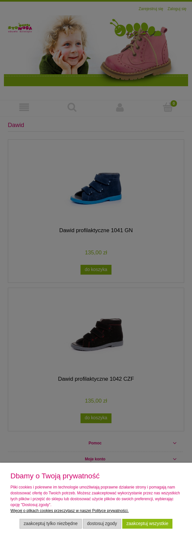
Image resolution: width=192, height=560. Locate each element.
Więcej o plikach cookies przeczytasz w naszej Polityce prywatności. (69, 510)
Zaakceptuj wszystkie (147, 523)
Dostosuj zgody (102, 523)
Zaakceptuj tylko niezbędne (50, 523)
